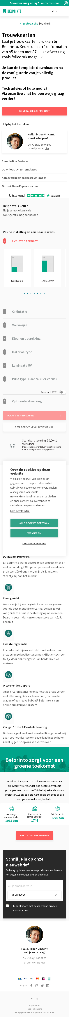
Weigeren (34, 533)
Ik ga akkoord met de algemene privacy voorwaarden (35, 908)
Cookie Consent (34, 1008)
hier (47, 148)
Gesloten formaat (20, 241)
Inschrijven (18, 894)
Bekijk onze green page (34, 835)
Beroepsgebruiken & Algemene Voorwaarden (34, 1012)
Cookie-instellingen (34, 543)
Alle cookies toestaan (34, 523)
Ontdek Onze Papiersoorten (20, 186)
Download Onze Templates (19, 169)
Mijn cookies (34, 1005)
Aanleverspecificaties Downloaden (24, 178)
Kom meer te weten (19, 511)
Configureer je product (34, 111)
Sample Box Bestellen (15, 161)
